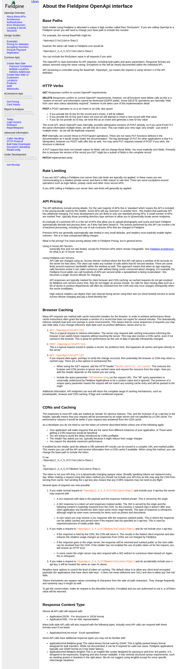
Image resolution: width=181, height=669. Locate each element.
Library (35, 1)
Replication (13, 52)
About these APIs (16, 16)
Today (10, 119)
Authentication (14, 22)
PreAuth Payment (16, 49)
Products (11, 83)
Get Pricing (13, 101)
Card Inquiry (13, 104)
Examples (12, 41)
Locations (12, 80)
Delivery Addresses (19, 71)
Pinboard (12, 125)
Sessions (12, 30)
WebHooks (13, 88)
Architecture (13, 19)
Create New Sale (16, 63)
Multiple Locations (19, 69)
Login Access (14, 122)
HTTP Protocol (15, 141)
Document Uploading (18, 147)
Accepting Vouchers (18, 47)
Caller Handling (15, 138)
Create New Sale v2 (18, 74)
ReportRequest (15, 127)
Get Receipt (13, 164)
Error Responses (16, 25)
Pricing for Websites (18, 44)
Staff (9, 86)
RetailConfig (13, 149)
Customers (13, 77)
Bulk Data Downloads (18, 144)
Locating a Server (16, 27)
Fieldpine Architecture (162, 249)
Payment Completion (20, 66)
